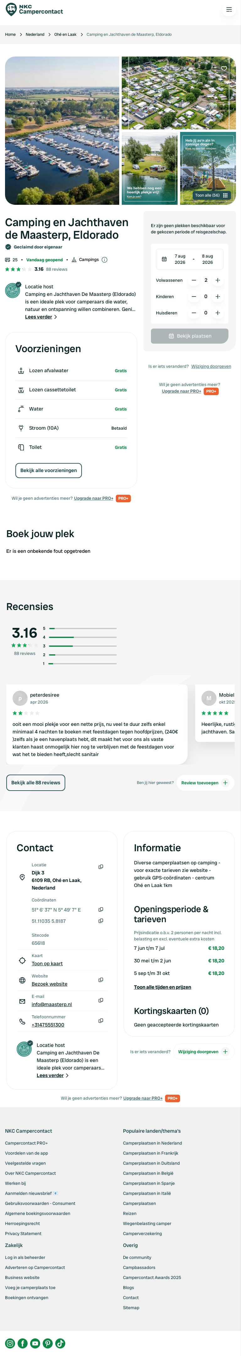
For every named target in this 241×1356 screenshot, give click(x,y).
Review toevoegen (205, 782)
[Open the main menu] (229, 9)
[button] (41, 317)
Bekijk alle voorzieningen (48, 470)
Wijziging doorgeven (211, 366)
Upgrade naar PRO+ (93, 498)
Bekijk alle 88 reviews (35, 782)
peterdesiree (44, 695)
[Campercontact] (37, 9)
